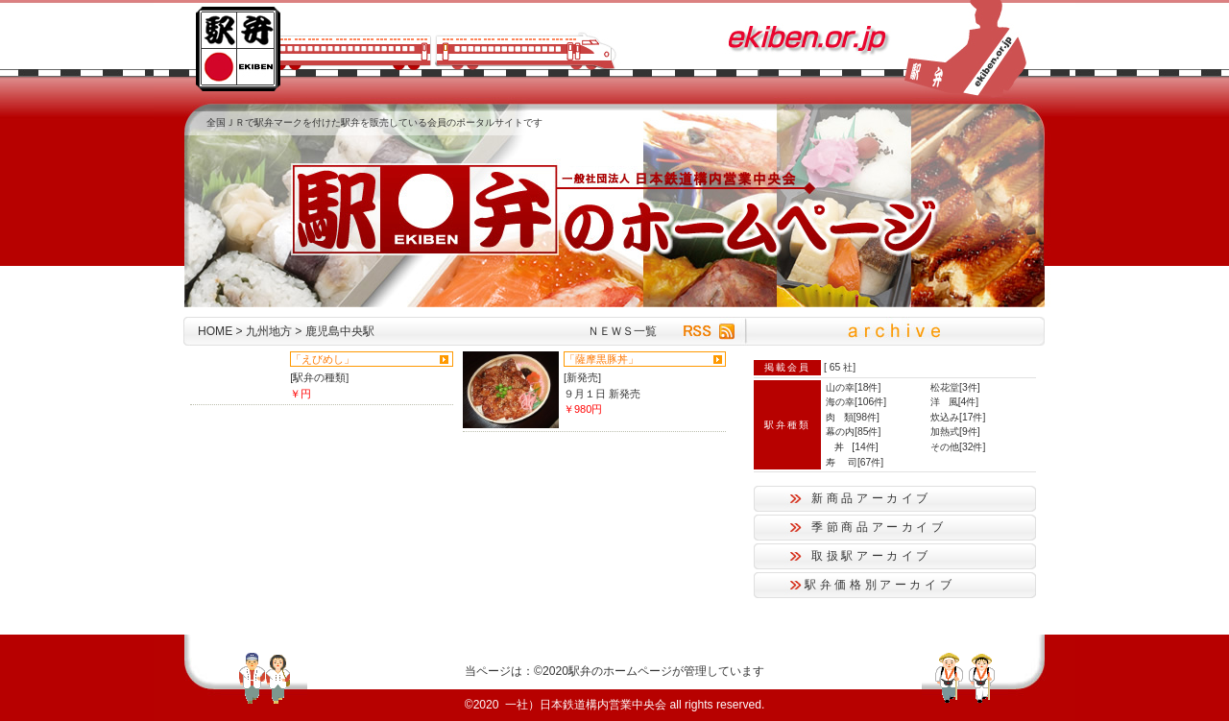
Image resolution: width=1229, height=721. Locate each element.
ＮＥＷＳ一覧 (622, 331)
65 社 (841, 367)
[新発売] (582, 377)
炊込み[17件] (957, 417)
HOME (215, 331)
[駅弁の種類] (319, 377)
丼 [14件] (852, 447)
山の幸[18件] (853, 387)
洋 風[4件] (954, 402)
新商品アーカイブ (871, 498)
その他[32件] (957, 447)
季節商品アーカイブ (879, 527)
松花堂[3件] (955, 387)
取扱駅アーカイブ (871, 556)
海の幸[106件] (856, 402)
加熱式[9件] (955, 431)
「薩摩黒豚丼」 (602, 359)
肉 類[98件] (853, 417)
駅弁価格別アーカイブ (879, 584)
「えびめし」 (322, 359)
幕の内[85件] (853, 431)
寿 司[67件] (854, 462)
